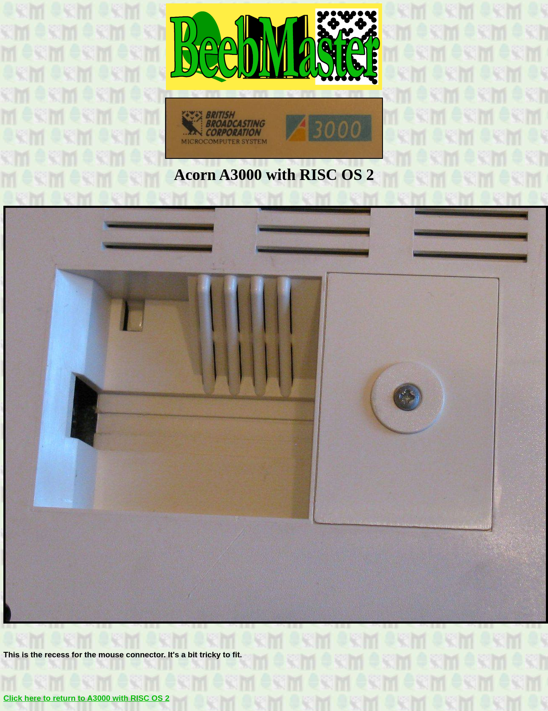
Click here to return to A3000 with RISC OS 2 (86, 698)
